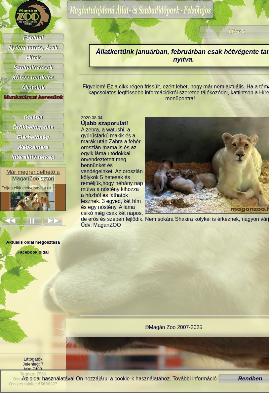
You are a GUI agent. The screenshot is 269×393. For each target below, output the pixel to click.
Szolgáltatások (33, 68)
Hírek (33, 58)
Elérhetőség (33, 137)
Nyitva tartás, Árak (33, 48)
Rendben (250, 378)
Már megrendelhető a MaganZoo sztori (33, 175)
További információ (194, 378)
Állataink (33, 87)
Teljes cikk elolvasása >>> (27, 187)
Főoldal (33, 38)
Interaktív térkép (33, 157)
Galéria (33, 117)
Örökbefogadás (33, 127)
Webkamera (33, 147)
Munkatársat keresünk (33, 97)
